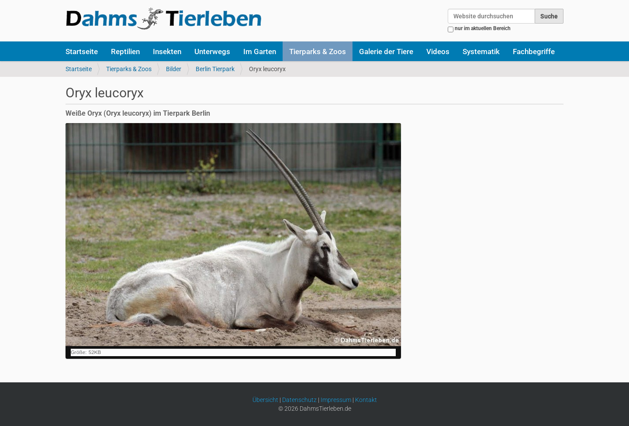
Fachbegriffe (534, 51)
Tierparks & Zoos (317, 51)
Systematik (481, 51)
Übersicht (265, 399)
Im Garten (259, 51)
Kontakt (366, 399)
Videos (437, 51)
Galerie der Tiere (386, 51)
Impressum (336, 399)
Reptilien (125, 51)
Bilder (173, 68)
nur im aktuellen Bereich (483, 28)
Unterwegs (212, 51)
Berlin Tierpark (215, 68)
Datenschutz (299, 399)
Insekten (167, 51)
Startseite (82, 51)
